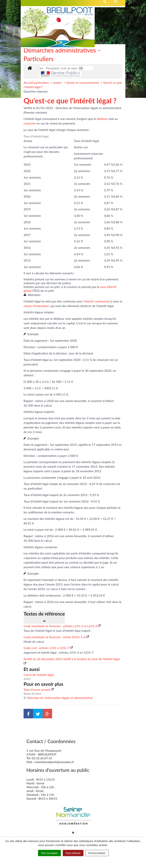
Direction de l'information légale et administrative (60, 697)
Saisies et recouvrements (83, 82)
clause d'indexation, (37, 306)
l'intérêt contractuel (96, 301)
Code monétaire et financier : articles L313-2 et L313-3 (62, 626)
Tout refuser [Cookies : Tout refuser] (73, 853)
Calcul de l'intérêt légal (39, 674)
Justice (58, 82)
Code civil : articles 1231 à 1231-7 (48, 648)
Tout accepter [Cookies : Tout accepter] (49, 853)
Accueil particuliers (37, 82)
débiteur (102, 118)
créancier (30, 123)
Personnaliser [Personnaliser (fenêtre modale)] (97, 853)
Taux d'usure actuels (39, 689)
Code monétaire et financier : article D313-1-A (56, 637)
